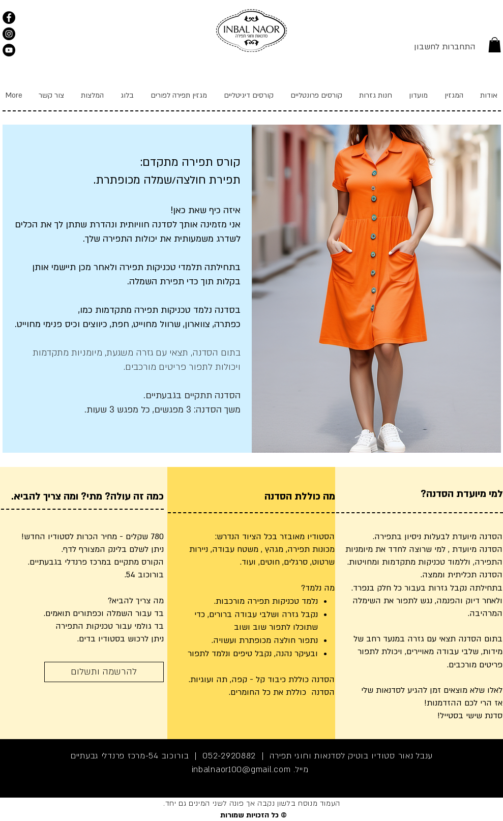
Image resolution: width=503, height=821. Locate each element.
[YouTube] (9, 50)
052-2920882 (229, 755)
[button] (316, 95)
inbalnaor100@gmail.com (241, 769)
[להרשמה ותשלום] (104, 672)
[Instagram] (9, 33)
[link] (494, 44)
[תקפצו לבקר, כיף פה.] (9, 17)
